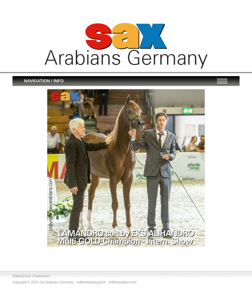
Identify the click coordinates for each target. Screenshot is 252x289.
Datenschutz (21, 276)
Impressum (42, 276)
